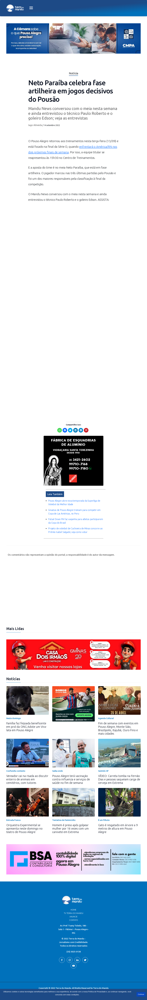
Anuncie (73, 916)
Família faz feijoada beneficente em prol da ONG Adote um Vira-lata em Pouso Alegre (26, 727)
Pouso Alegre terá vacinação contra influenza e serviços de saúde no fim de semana (71, 779)
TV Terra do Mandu (73, 913)
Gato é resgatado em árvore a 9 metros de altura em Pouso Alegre (118, 828)
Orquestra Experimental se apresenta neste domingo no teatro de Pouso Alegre (24, 828)
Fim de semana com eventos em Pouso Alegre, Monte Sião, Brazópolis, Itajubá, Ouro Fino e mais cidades (118, 728)
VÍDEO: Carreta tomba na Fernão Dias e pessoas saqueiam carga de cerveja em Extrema (119, 779)
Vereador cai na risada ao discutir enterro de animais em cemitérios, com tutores (27, 779)
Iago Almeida (35, 125)
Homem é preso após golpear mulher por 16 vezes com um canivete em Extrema (70, 828)
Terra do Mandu (101, 988)
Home (73, 910)
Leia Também (55, 494)
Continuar (141, 994)
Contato (73, 920)
